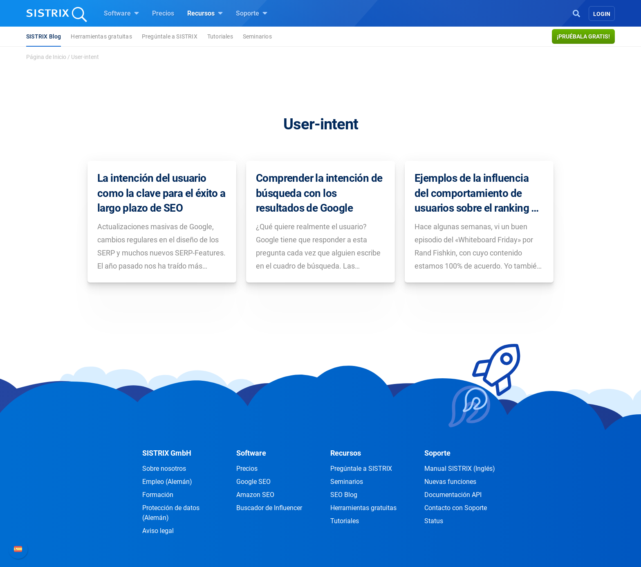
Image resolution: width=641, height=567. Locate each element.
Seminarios (257, 36)
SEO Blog (343, 495)
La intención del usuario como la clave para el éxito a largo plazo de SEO (161, 193)
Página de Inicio (46, 57)
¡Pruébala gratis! (583, 36)
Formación (157, 495)
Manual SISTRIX (459, 468)
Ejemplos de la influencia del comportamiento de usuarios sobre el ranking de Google (478, 193)
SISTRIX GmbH (166, 453)
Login (601, 14)
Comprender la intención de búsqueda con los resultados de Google (319, 193)
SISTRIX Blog (43, 36)
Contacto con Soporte (455, 508)
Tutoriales (220, 36)
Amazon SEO (255, 495)
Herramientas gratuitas (101, 36)
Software (121, 13)
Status (433, 521)
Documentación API (453, 495)
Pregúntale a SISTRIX (169, 36)
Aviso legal (158, 531)
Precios (163, 13)
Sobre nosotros (164, 468)
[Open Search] (576, 13)
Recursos (205, 13)
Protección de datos (170, 513)
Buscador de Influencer (269, 508)
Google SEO (253, 482)
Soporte (251, 13)
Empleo (167, 482)
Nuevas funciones (450, 482)
